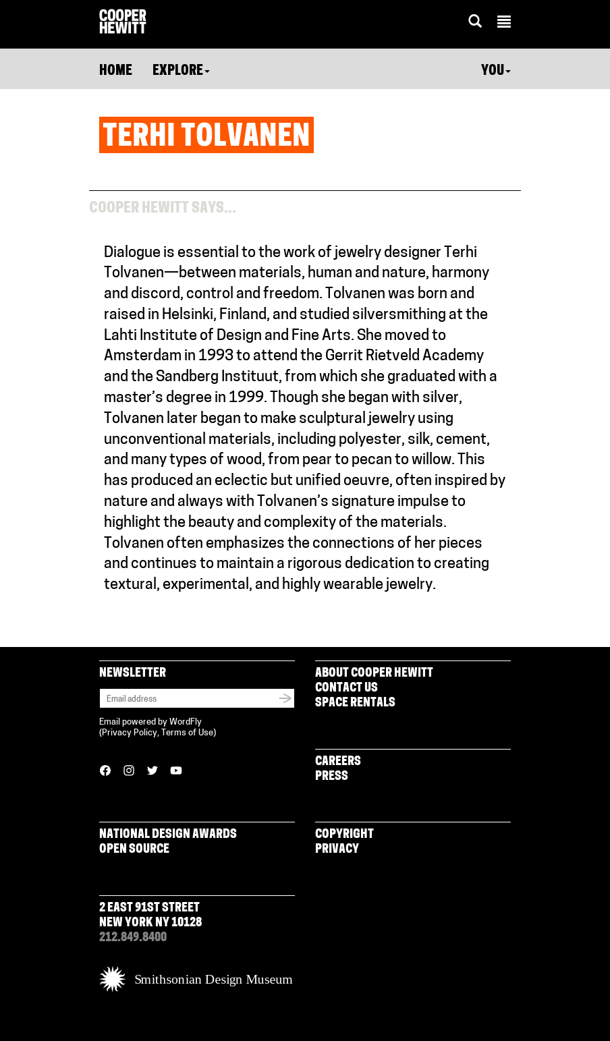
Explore (181, 71)
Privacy (337, 849)
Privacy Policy (129, 733)
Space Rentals (355, 703)
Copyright (344, 834)
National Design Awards (168, 834)
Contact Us (346, 688)
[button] (504, 23)
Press (331, 776)
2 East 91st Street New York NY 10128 (150, 916)
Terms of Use (187, 733)
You (496, 71)
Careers (338, 762)
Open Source (134, 849)
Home (115, 71)
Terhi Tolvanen (206, 138)
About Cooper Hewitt (374, 673)
